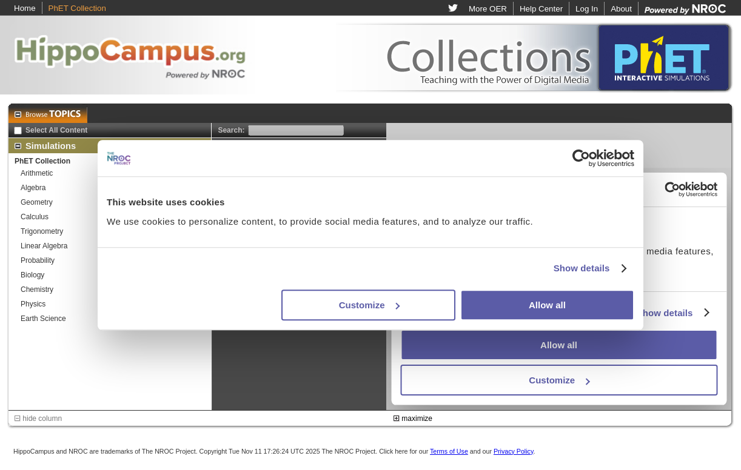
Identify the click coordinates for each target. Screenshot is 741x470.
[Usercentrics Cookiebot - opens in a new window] (581, 158)
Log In (586, 8)
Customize (369, 305)
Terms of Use (449, 451)
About (621, 8)
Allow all (547, 305)
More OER (488, 8)
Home (25, 8)
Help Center (541, 8)
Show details (582, 268)
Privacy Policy (514, 451)
